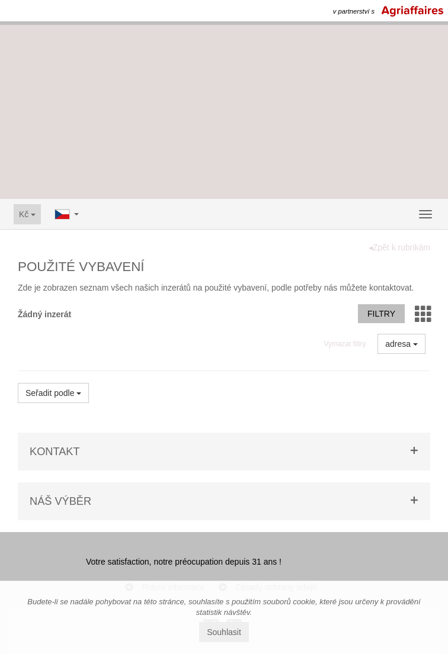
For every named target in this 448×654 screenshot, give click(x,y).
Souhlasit (224, 632)
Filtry (381, 313)
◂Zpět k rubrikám (399, 247)
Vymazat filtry (345, 344)
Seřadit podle (53, 393)
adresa (401, 344)
